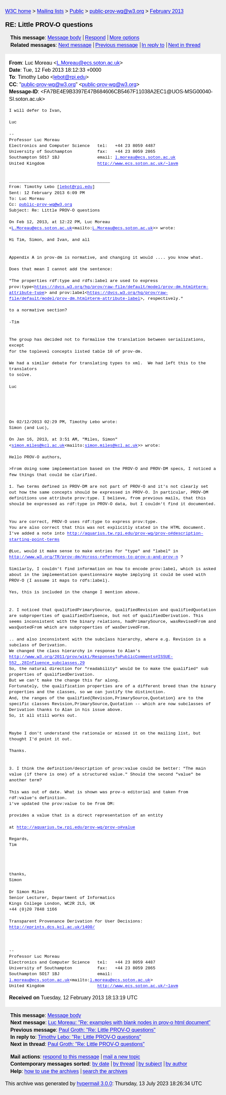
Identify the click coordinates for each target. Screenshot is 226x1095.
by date (100, 1064)
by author (176, 1064)
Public (77, 11)
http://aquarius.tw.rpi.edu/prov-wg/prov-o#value (75, 827)
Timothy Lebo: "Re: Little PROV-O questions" (89, 1037)
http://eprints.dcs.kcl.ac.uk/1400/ (52, 927)
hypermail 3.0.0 (94, 1083)
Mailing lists (50, 11)
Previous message (116, 45)
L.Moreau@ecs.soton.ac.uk (88, 63)
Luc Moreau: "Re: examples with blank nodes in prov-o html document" (129, 1022)
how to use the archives (52, 1071)
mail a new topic (121, 1056)
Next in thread (184, 45)
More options (125, 37)
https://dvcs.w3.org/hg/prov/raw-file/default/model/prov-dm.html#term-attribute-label (88, 296)
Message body (64, 37)
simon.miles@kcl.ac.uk (38, 446)
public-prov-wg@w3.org (117, 11)
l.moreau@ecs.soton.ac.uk (145, 158)
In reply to (153, 45)
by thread (124, 1064)
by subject (150, 1064)
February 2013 (167, 11)
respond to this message (71, 1056)
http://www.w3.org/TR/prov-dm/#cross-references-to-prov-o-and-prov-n (93, 557)
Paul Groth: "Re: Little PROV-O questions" (107, 1030)
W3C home (18, 11)
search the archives (105, 1071)
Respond (95, 37)
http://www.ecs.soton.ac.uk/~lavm (137, 164)
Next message (75, 45)
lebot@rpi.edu (69, 77)
